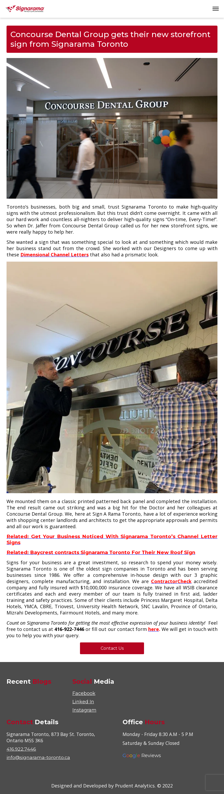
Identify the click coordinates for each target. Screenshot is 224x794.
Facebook (83, 693)
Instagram (84, 710)
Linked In (83, 702)
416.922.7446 (21, 749)
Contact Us (112, 648)
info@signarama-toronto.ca (39, 757)
